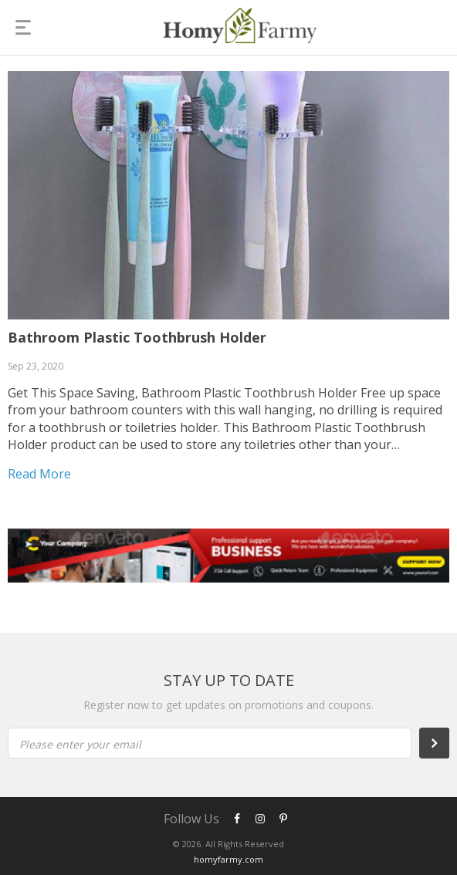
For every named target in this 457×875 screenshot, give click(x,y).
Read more (39, 473)
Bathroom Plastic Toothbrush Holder (137, 337)
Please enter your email (80, 744)
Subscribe (442, 743)
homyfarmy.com (228, 859)
